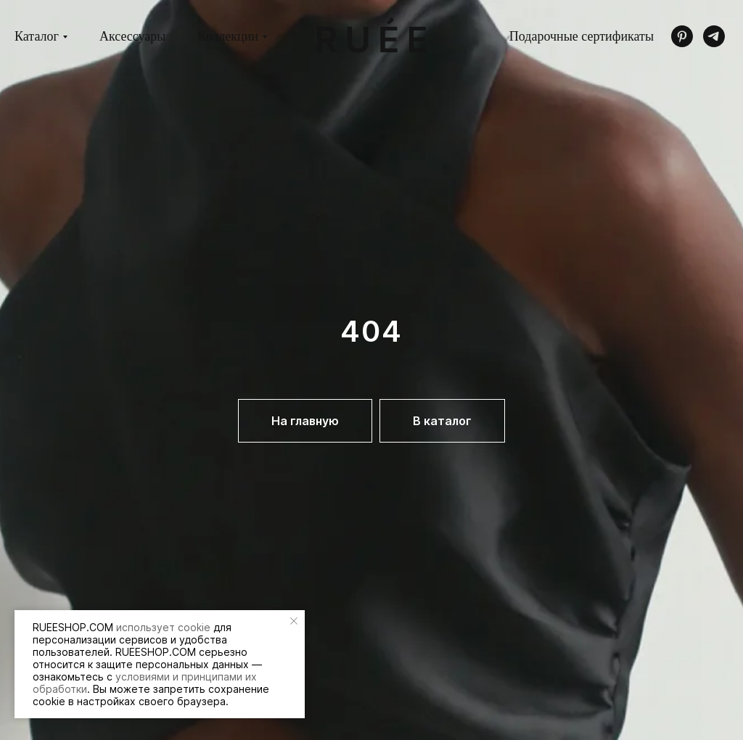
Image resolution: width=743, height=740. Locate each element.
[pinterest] (682, 36)
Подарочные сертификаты (581, 36)
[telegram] (714, 36)
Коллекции (227, 36)
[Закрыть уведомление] (294, 621)
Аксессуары (132, 36)
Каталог (37, 36)
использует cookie (163, 627)
